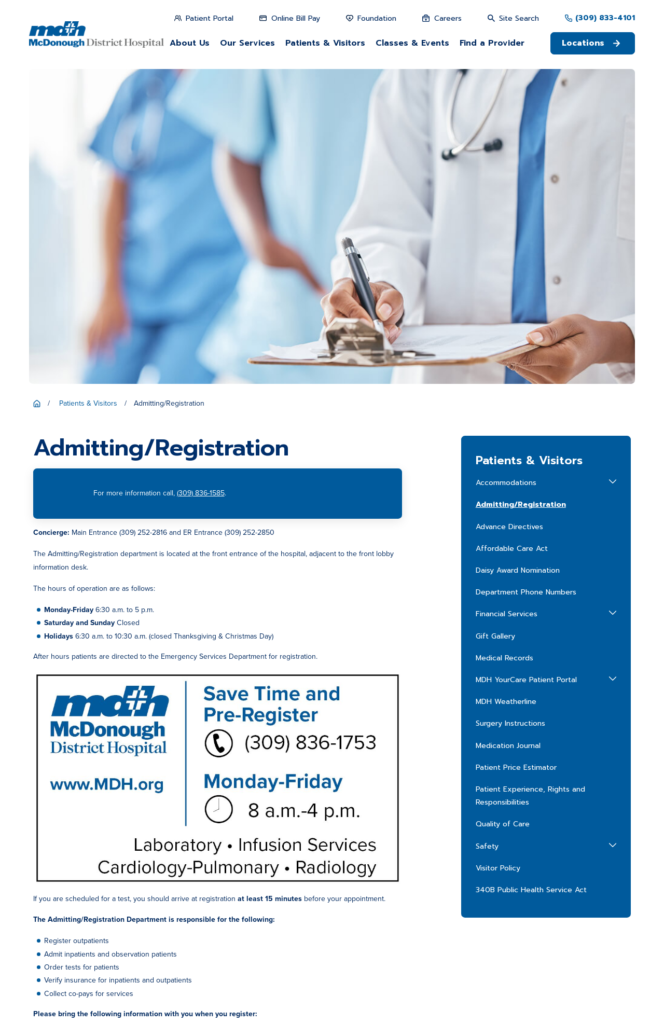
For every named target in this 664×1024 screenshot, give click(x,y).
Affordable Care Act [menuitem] (512, 233)
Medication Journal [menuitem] (508, 430)
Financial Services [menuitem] (506, 299)
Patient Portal (426, 885)
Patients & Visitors (434, 868)
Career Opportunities (344, 902)
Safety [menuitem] (487, 530)
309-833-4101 (210, 862)
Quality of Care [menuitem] (503, 509)
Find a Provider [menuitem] (492, 43)
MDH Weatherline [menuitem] (506, 386)
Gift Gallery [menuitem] (495, 320)
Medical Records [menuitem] (504, 343)
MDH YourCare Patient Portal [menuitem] (526, 364)
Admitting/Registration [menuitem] (521, 189)
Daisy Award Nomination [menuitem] (518, 255)
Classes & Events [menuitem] (412, 43)
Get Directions (206, 904)
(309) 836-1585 (201, 178)
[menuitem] (45, 1005)
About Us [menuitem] (190, 43)
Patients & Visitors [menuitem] (325, 43)
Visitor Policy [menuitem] (498, 553)
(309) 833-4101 (605, 18)
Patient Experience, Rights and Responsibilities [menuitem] (530, 481)
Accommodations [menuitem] (506, 167)
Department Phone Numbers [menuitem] (526, 277)
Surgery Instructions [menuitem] (510, 408)
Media (414, 902)
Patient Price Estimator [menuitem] (516, 452)
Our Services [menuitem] (247, 43)
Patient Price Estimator (346, 885)
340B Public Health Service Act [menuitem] (531, 575)
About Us (325, 868)
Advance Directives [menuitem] (509, 211)
